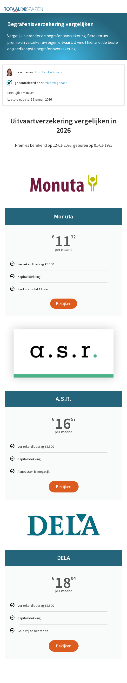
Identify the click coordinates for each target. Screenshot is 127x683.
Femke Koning (52, 72)
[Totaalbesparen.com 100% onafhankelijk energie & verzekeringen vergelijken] (23, 9)
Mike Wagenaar (56, 83)
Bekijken (63, 303)
